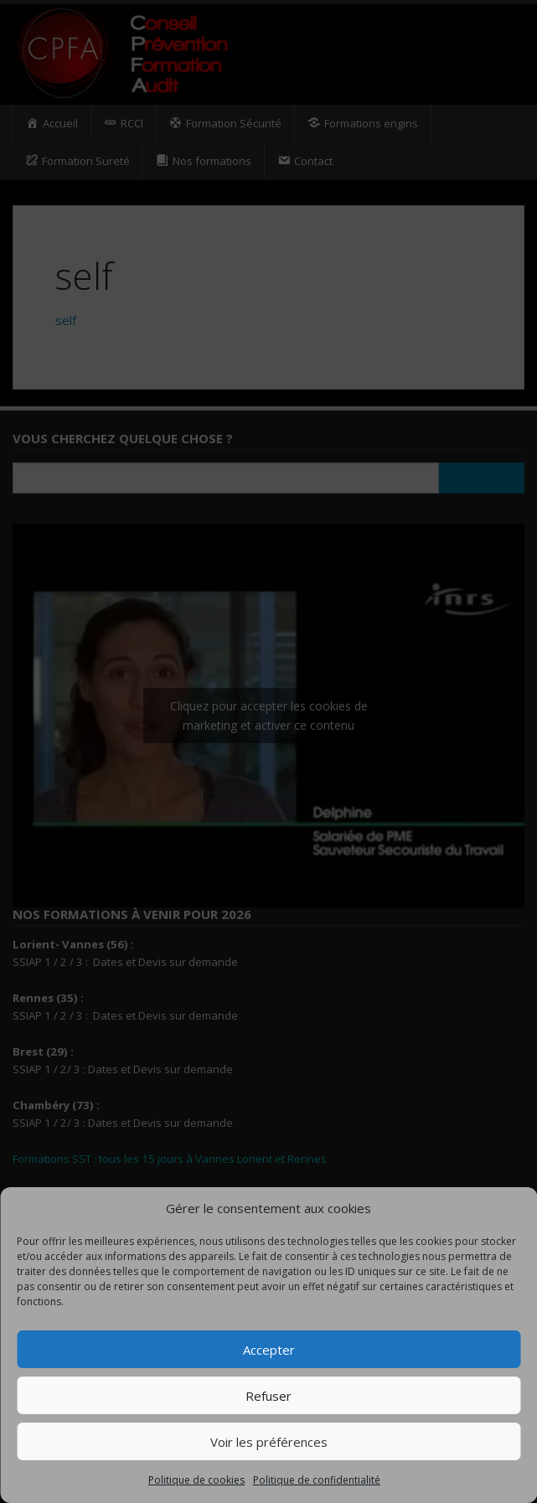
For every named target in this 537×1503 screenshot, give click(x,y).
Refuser (268, 1395)
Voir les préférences (269, 1441)
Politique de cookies (196, 1480)
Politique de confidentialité (316, 1480)
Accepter (269, 1349)
